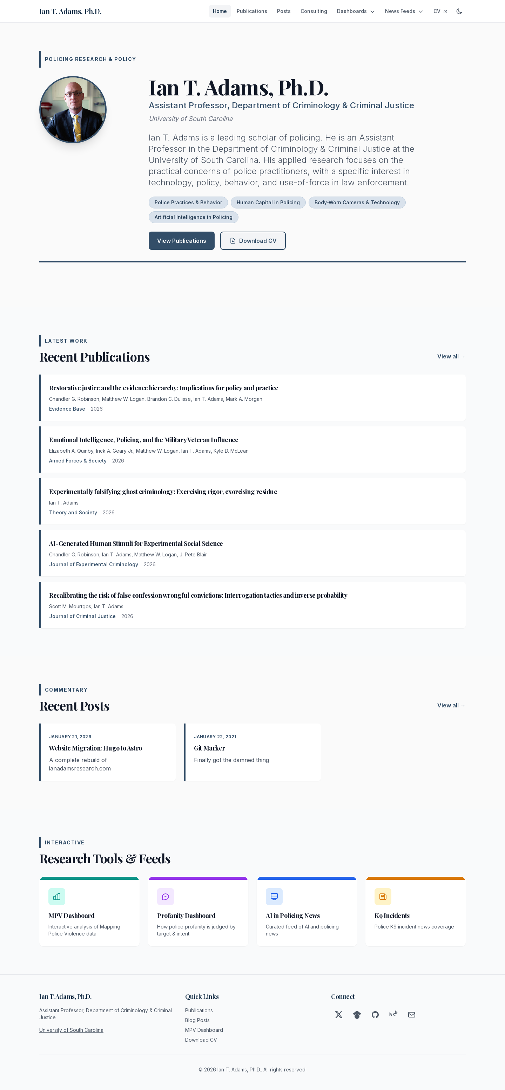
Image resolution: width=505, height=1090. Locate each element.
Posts (284, 11)
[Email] (411, 1014)
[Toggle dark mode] (459, 11)
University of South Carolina (191, 118)
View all (451, 356)
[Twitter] (338, 1014)
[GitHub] (375, 1014)
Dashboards (356, 11)
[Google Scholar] (357, 1014)
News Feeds (404, 11)
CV (440, 11)
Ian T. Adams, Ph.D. (70, 11)
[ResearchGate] (393, 1014)
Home (220, 11)
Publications (252, 11)
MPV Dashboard (204, 1030)
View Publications (181, 240)
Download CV (253, 240)
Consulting (314, 11)
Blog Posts (197, 1020)
